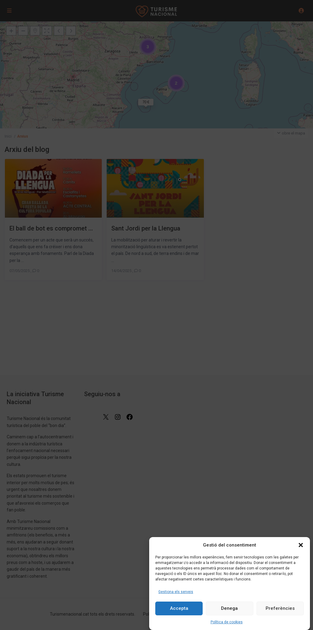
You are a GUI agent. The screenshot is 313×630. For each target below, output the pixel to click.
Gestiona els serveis (175, 592)
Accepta (179, 608)
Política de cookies (227, 622)
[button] (301, 545)
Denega (229, 608)
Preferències (280, 608)
